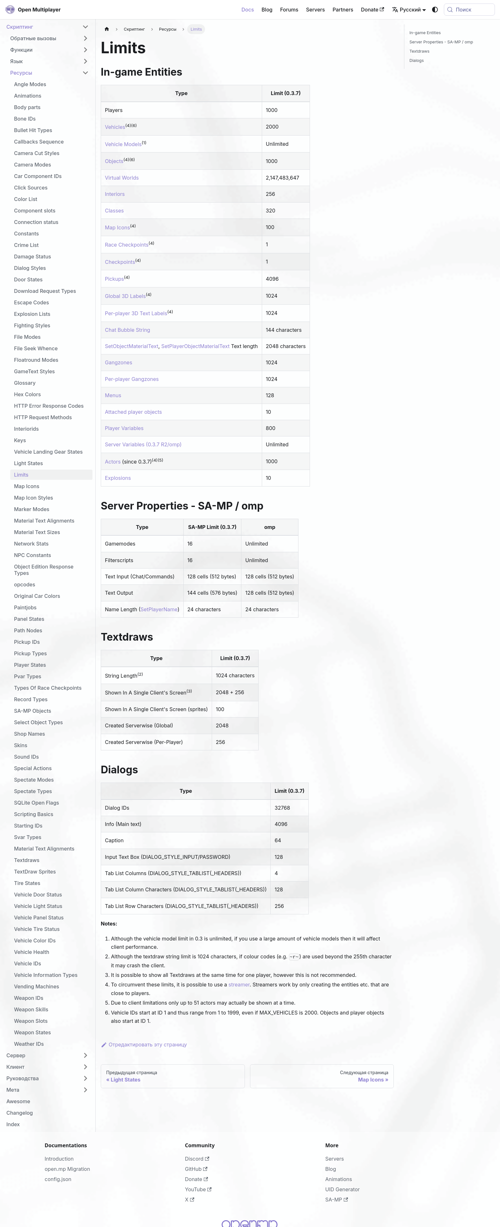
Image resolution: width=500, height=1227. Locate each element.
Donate (372, 9)
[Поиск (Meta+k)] (469, 10)
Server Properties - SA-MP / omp (441, 42)
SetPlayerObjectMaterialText (195, 346)
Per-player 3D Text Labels (136, 313)
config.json (58, 1179)
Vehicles (115, 127)
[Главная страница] (107, 29)
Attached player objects (133, 412)
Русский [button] (406, 9)
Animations (338, 1179)
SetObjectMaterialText (131, 346)
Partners (343, 9)
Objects (114, 161)
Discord (197, 1159)
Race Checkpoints (127, 245)
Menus (113, 395)
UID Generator (342, 1189)
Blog (266, 9)
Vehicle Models (123, 144)
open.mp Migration (67, 1169)
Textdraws (419, 51)
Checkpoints (120, 262)
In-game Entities (425, 32)
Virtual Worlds (122, 178)
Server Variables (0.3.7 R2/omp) (143, 444)
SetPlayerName (159, 609)
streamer (239, 984)
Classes (114, 210)
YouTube (198, 1189)
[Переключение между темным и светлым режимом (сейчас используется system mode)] (435, 9)
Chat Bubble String (127, 330)
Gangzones (118, 362)
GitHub (196, 1169)
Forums (289, 9)
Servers (315, 9)
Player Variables (124, 428)
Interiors (115, 194)
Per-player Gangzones (132, 379)
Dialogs (416, 60)
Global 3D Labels (125, 296)
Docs (247, 9)
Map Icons (117, 228)
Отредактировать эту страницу (144, 1044)
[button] (47, 27)
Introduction (59, 1159)
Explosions (118, 478)
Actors (113, 461)
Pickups (114, 279)
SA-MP (336, 1199)
